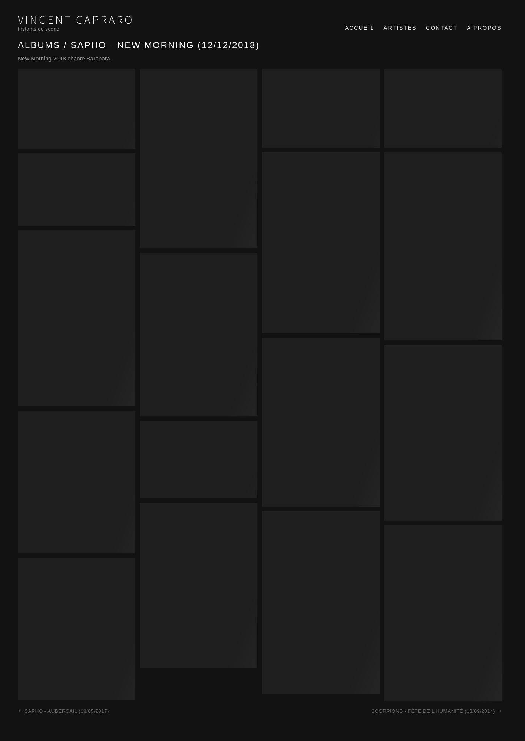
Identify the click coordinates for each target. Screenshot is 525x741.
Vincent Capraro (76, 20)
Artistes (399, 28)
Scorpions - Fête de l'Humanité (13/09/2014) (437, 711)
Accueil (359, 28)
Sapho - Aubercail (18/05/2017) (63, 711)
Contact (442, 28)
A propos (484, 28)
